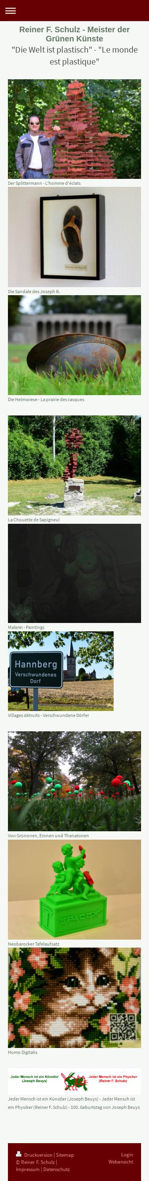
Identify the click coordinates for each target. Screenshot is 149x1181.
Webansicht (120, 1161)
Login (127, 1154)
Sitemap (65, 1155)
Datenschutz (56, 1169)
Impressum (28, 1169)
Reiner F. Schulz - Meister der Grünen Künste (74, 34)
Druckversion (35, 1155)
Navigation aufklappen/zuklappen (74, 10)
